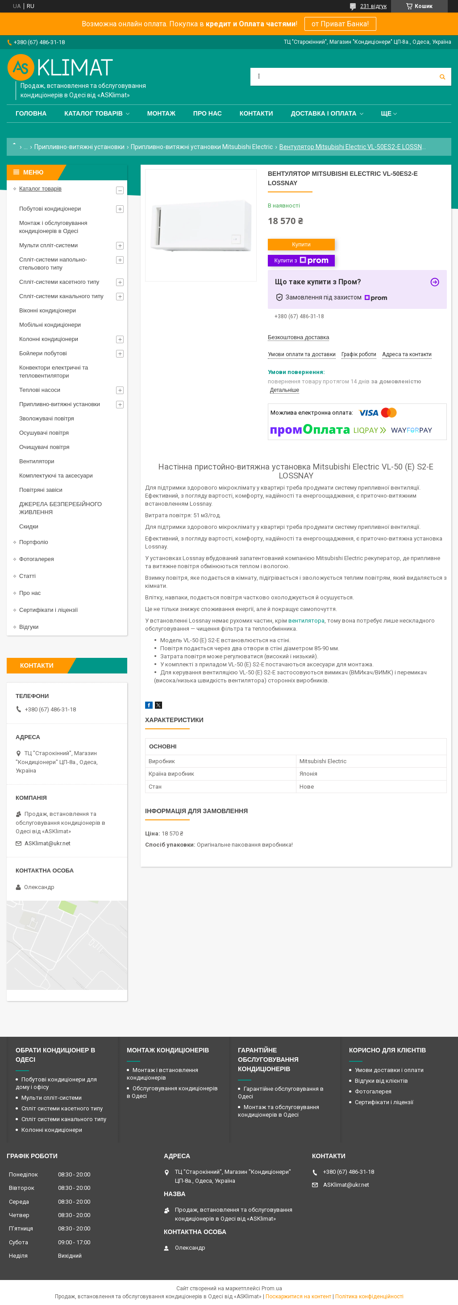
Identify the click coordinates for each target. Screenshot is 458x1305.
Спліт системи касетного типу (62, 1108)
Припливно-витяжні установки (79, 146)
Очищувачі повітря (44, 447)
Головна (31, 113)
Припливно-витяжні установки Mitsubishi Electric (202, 146)
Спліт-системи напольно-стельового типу (53, 263)
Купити (301, 244)
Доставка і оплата (324, 113)
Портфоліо (33, 542)
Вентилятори (36, 461)
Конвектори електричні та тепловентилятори (53, 371)
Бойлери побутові (43, 353)
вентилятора (306, 620)
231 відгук (373, 6)
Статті (27, 576)
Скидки (28, 526)
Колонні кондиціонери (48, 339)
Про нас (207, 113)
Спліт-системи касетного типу (59, 281)
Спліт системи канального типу (63, 1119)
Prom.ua (272, 1288)
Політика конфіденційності (369, 1296)
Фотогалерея (36, 559)
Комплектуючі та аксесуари (56, 475)
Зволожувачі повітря (46, 418)
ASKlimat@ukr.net (48, 843)
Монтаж (161, 113)
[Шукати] (442, 77)
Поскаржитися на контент (298, 1296)
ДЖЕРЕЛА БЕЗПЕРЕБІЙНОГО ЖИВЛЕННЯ (60, 508)
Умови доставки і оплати (389, 1070)
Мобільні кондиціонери (50, 324)
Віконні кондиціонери (47, 310)
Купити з (301, 261)
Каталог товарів (93, 113)
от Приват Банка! (340, 24)
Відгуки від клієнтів (381, 1080)
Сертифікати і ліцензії (48, 610)
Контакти (256, 113)
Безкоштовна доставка (298, 337)
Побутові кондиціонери (50, 208)
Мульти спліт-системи (48, 245)
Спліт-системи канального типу (61, 296)
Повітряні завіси (40, 489)
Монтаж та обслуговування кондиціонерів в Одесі (278, 1111)
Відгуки (28, 626)
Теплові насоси (39, 390)
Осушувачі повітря (44, 432)
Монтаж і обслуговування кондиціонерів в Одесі (53, 227)
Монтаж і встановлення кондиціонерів (162, 1074)
